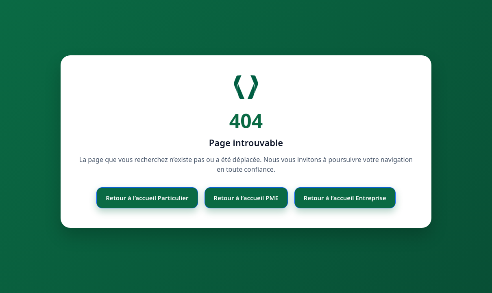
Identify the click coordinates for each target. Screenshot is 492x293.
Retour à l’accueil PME (246, 198)
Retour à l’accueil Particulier (147, 198)
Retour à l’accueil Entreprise (345, 198)
